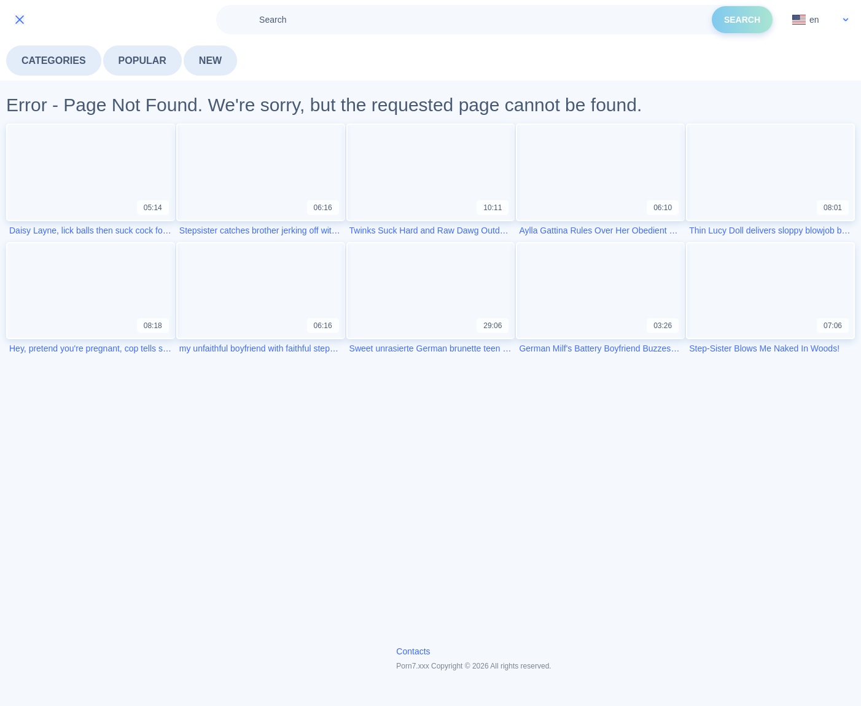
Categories (53, 60)
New (210, 60)
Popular (142, 60)
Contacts (413, 651)
